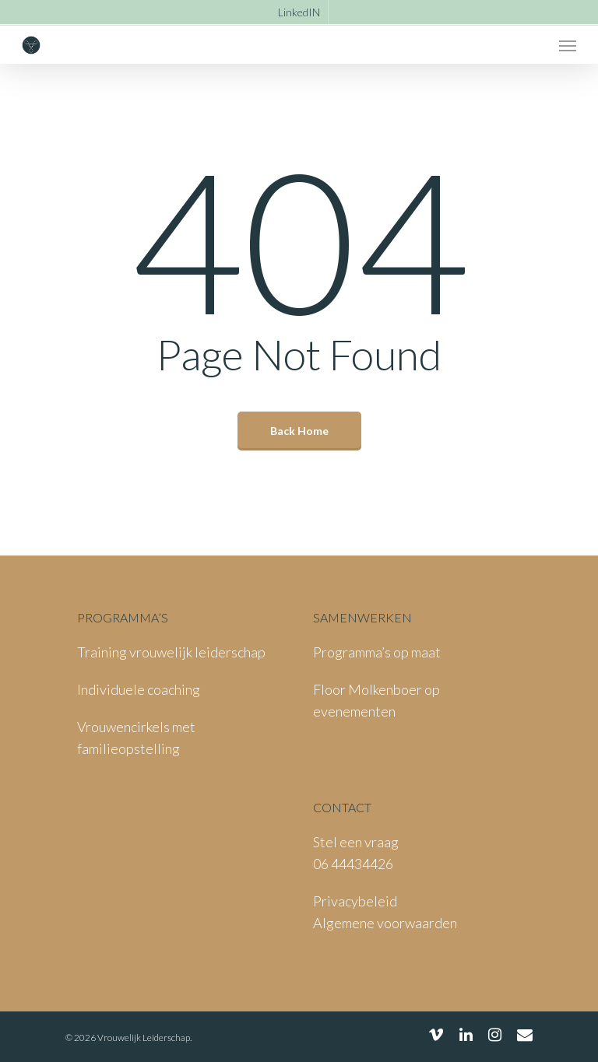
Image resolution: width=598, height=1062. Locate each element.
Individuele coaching (138, 689)
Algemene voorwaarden (385, 922)
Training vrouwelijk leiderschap (171, 652)
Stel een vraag (356, 841)
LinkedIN (299, 12)
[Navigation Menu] (567, 45)
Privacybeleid (355, 901)
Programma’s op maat (377, 652)
